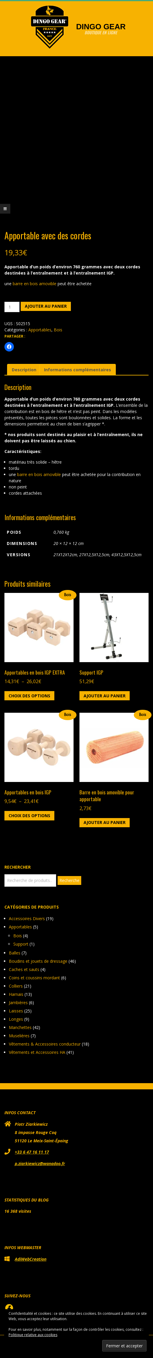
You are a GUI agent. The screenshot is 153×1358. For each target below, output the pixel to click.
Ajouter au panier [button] (105, 696)
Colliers (16, 986)
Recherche (69, 880)
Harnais (16, 994)
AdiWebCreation (30, 1259)
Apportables (39, 330)
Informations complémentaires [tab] (77, 369)
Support (20, 944)
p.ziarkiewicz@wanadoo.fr (40, 1163)
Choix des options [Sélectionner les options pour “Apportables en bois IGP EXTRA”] (29, 696)
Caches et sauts (24, 969)
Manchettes (20, 1027)
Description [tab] (24, 369)
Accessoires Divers (27, 918)
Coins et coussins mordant (34, 977)
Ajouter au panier (46, 306)
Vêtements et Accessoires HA (37, 1052)
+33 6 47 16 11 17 (32, 1152)
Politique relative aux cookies (33, 1334)
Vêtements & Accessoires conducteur (45, 1044)
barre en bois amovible (35, 283)
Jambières (18, 1002)
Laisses (16, 1011)
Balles (14, 953)
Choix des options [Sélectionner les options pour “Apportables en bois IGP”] (29, 815)
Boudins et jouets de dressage (38, 961)
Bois (58, 330)
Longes (16, 1019)
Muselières (19, 1035)
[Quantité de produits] (11, 307)
